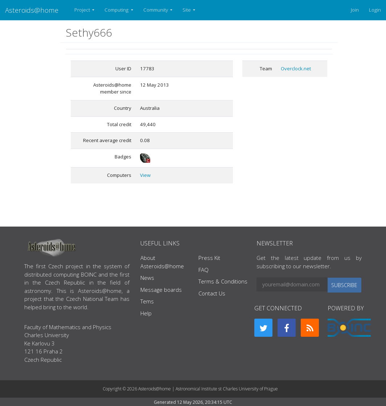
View (145, 175)
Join (355, 10)
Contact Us (211, 293)
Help (146, 313)
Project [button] (82, 10)
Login (375, 10)
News (147, 277)
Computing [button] (117, 10)
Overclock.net (296, 68)
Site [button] (187, 10)
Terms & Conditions (222, 281)
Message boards (161, 289)
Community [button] (156, 10)
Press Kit (209, 257)
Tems (147, 301)
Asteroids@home (31, 9)
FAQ (203, 269)
